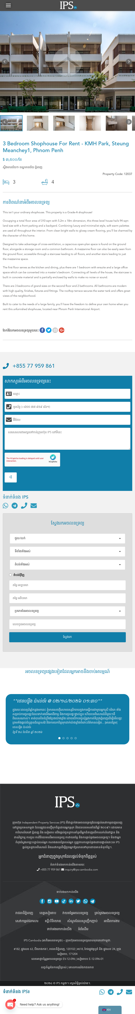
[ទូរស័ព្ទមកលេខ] (24, 505)
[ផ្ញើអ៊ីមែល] (34, 505)
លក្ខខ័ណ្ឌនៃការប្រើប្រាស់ (54, 967)
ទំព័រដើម (83, 929)
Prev (5, 62)
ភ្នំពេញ (35, 832)
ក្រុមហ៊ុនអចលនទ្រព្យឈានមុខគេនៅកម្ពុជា (88, 940)
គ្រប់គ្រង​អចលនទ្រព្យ (107, 913)
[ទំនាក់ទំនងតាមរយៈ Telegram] (15, 505)
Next (129, 62)
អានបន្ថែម (111, 722)
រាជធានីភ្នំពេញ (24, 913)
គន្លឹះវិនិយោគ (53, 921)
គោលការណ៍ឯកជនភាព (81, 967)
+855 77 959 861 (29, 366)
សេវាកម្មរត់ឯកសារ (26, 921)
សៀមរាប (49, 832)
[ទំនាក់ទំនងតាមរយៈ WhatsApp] (5, 505)
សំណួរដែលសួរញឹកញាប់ (82, 921)
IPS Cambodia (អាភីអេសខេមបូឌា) (43, 940)
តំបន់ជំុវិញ (16, 575)
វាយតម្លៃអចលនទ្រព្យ (75, 913)
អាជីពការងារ (112, 921)
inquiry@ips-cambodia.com (79, 869)
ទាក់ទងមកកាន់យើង (59, 929)
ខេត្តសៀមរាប (48, 913)
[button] (8, 5)
